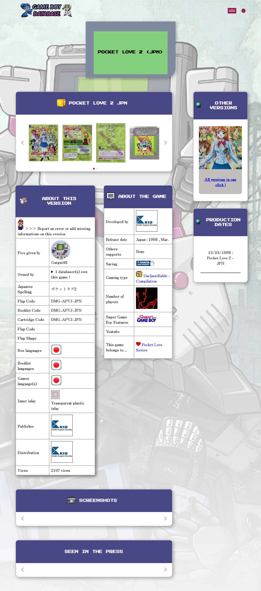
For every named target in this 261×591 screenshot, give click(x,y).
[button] (165, 142)
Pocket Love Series (149, 347)
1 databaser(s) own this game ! (69, 274)
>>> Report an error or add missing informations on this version (54, 230)
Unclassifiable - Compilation (153, 278)
